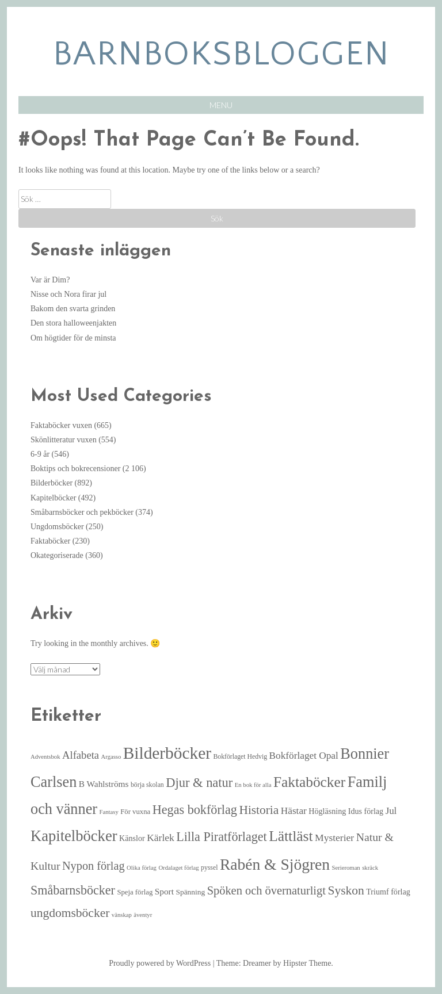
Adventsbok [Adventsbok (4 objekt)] (45, 757)
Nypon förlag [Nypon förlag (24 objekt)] (93, 865)
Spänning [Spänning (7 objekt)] (190, 892)
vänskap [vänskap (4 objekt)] (122, 915)
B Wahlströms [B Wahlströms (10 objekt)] (104, 784)
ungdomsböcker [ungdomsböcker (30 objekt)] (70, 913)
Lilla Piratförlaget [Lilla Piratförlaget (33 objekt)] (221, 836)
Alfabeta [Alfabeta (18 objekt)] (80, 755)
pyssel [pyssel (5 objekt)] (209, 867)
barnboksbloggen (221, 54)
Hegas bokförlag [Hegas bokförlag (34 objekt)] (195, 809)
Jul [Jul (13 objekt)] (391, 810)
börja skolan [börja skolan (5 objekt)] (147, 785)
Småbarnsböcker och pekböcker (82, 512)
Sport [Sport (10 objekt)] (164, 891)
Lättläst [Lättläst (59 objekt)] (291, 836)
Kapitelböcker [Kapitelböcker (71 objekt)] (74, 835)
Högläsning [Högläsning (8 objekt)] (327, 811)
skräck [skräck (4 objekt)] (370, 868)
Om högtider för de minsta (73, 338)
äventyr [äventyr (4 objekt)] (143, 915)
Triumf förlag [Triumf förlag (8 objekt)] (388, 891)
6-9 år (40, 454)
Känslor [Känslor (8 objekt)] (132, 838)
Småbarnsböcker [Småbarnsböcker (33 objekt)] (73, 890)
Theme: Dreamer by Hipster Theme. (274, 963)
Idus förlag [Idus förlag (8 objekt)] (365, 811)
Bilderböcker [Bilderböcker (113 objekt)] (167, 753)
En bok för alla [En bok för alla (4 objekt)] (253, 785)
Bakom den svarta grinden (73, 308)
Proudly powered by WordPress (160, 963)
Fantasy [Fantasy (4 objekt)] (109, 812)
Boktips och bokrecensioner (75, 468)
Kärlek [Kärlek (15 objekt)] (160, 837)
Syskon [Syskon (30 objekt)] (345, 890)
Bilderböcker (52, 483)
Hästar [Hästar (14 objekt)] (294, 810)
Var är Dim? (50, 280)
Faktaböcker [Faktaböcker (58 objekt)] (309, 782)
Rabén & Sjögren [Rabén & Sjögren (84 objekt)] (275, 864)
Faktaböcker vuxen (61, 425)
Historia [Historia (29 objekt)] (259, 810)
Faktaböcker (50, 541)
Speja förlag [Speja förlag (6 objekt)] (135, 892)
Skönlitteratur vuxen (64, 439)
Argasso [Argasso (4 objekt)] (111, 757)
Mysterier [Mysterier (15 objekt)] (334, 837)
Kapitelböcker (53, 498)
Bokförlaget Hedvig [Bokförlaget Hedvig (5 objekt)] (240, 756)
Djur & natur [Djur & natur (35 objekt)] (199, 782)
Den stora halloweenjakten (73, 323)
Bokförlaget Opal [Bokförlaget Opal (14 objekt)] (303, 755)
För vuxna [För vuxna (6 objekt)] (135, 812)
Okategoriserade (57, 555)
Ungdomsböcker (57, 526)
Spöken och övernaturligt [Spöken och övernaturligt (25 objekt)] (266, 890)
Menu (221, 105)
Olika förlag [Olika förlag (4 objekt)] (142, 868)
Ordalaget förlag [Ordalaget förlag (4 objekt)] (178, 868)
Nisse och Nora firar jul (68, 294)
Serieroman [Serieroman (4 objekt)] (346, 868)
